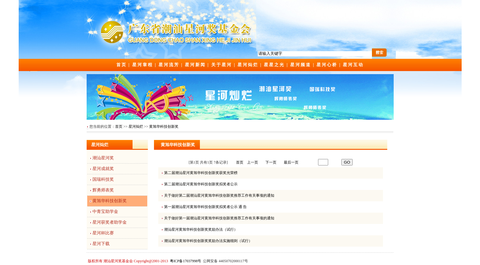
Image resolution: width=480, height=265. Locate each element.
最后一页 (291, 162)
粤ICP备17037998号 (185, 261)
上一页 (252, 162)
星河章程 (142, 64)
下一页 (270, 162)
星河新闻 (195, 64)
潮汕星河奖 (103, 158)
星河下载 (101, 243)
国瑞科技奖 (103, 179)
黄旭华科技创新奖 (163, 126)
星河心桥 (327, 64)
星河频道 (300, 64)
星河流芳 (169, 64)
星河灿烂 (248, 64)
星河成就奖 (103, 168)
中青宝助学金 (105, 211)
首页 (121, 64)
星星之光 (274, 64)
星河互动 (353, 64)
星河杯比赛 (103, 233)
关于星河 (221, 64)
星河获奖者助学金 (109, 222)
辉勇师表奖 (103, 190)
